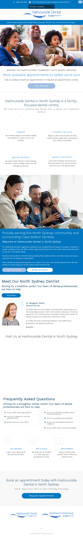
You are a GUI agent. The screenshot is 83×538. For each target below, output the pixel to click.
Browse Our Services (40, 270)
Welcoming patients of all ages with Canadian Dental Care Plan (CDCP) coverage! (41, 22)
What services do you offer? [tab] (18, 422)
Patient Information (62, 157)
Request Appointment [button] (41, 495)
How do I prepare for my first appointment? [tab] (18, 417)
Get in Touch (41, 449)
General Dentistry (21, 157)
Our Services (16, 449)
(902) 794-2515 (21, 2)
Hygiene (21, 132)
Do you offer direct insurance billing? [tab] (61, 428)
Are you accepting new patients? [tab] (60, 418)
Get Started (41, 85)
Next (81, 58)
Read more (29, 327)
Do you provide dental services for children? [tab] (60, 423)
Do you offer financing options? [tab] (19, 412)
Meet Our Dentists (14, 270)
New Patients (67, 449)
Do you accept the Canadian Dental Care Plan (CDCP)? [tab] (61, 413)
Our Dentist (11, 295)
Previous (1, 58)
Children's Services (62, 132)
